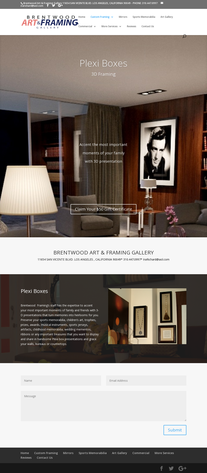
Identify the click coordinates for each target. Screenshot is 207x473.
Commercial (85, 26)
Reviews (131, 26)
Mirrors (123, 17)
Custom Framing (100, 17)
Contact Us (148, 26)
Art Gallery (167, 17)
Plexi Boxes (103, 71)
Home (81, 17)
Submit (175, 430)
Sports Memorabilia (144, 17)
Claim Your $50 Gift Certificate (103, 217)
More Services (109, 26)
